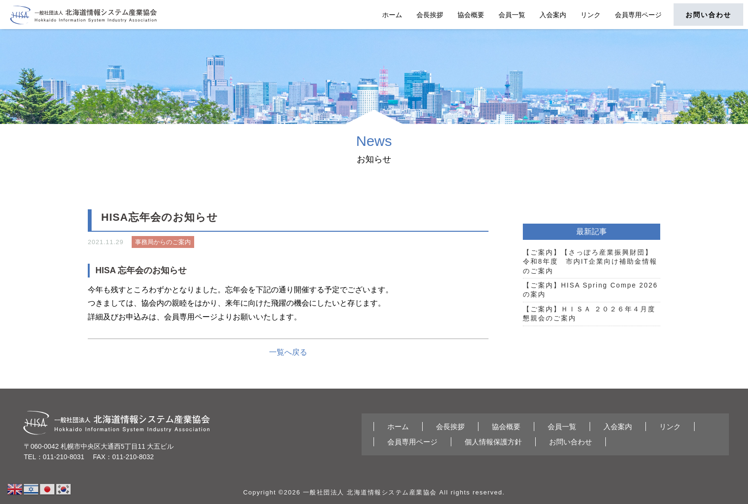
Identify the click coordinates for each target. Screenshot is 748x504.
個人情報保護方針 (493, 442)
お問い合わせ (708, 15)
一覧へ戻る (288, 352)
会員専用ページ (638, 15)
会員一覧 (512, 15)
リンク (591, 15)
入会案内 (553, 15)
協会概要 (470, 15)
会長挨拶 (429, 15)
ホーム (392, 15)
